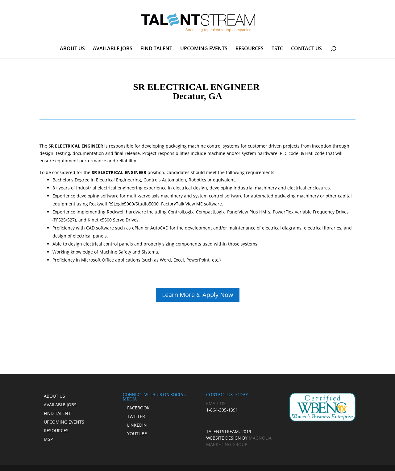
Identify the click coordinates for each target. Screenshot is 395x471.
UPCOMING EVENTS (203, 49)
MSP (48, 439)
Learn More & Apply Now (197, 294)
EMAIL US (216, 403)
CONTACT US (306, 49)
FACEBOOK (138, 408)
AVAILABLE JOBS (112, 49)
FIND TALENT (156, 49)
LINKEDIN (137, 425)
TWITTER (136, 416)
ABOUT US (72, 49)
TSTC (277, 49)
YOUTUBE (137, 433)
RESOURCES (249, 49)
